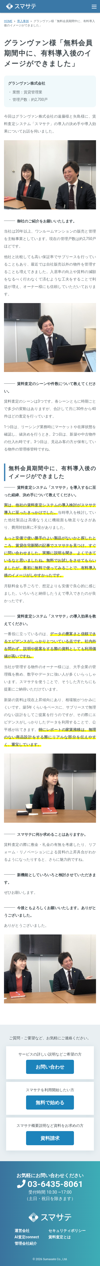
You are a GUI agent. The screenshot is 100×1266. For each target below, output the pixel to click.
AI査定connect (27, 1237)
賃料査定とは (59, 1237)
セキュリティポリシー (67, 1230)
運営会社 (22, 1230)
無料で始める (50, 1102)
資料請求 (50, 1138)
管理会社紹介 (26, 1243)
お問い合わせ (50, 1067)
